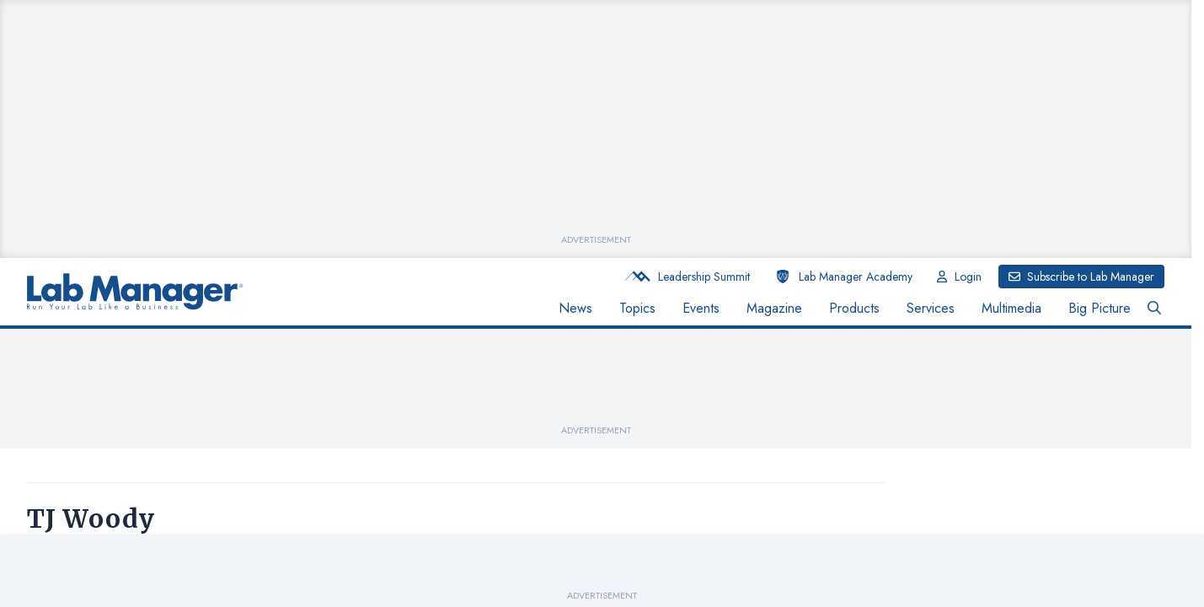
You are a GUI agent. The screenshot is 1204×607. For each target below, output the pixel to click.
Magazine (774, 308)
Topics (637, 308)
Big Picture (1099, 308)
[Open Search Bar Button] (1154, 308)
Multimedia (1011, 308)
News (575, 308)
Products (854, 308)
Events (701, 308)
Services (931, 308)
